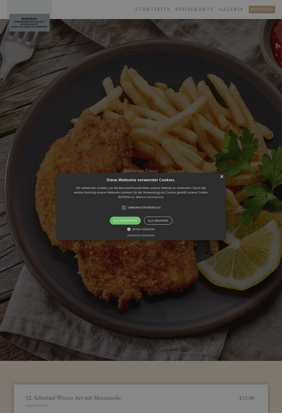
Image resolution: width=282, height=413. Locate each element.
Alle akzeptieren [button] (125, 220)
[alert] (141, 206)
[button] (141, 206)
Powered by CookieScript (141, 235)
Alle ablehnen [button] (158, 220)
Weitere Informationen (150, 197)
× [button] (221, 177)
